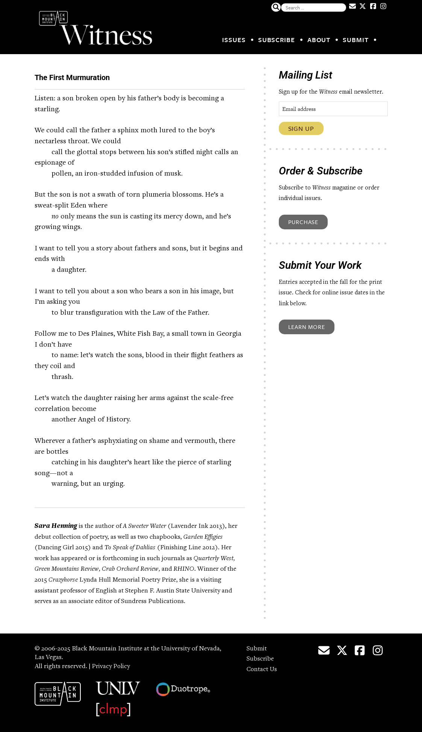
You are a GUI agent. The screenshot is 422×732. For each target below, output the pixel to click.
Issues (233, 39)
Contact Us (262, 667)
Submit (355, 39)
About (319, 39)
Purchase (303, 222)
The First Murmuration (111, 75)
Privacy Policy (112, 664)
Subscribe (276, 39)
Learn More (306, 327)
